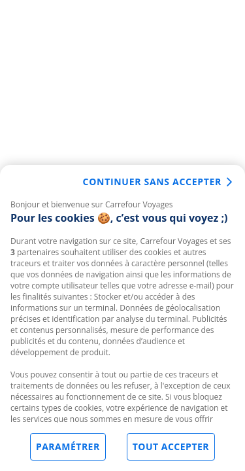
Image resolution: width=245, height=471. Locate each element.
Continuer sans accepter (152, 182)
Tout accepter (171, 447)
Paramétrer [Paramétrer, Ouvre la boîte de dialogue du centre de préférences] (68, 447)
